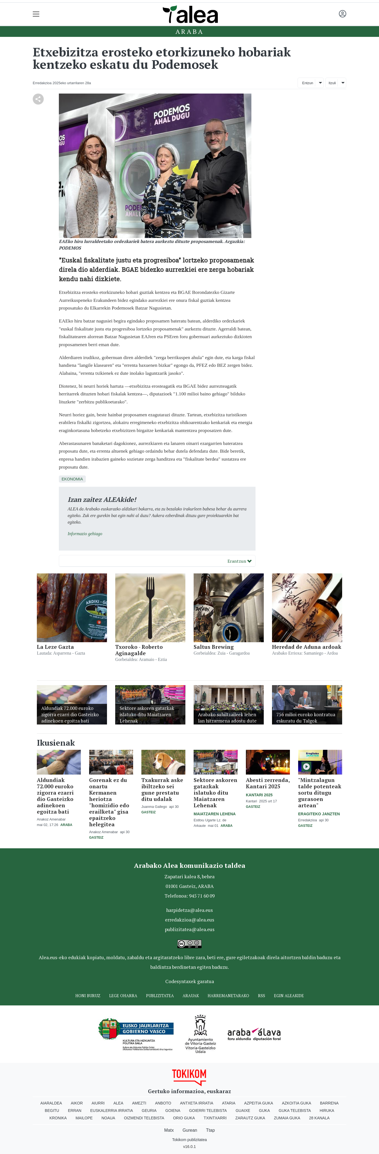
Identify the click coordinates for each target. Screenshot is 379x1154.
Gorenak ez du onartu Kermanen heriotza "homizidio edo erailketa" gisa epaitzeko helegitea (109, 802)
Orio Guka (184, 1118)
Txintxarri (215, 1118)
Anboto (163, 1103)
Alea (118, 1103)
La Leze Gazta (55, 646)
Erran (74, 1110)
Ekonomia (72, 479)
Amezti (139, 1103)
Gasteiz (96, 837)
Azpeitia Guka (258, 1103)
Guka (264, 1110)
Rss (261, 995)
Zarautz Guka (250, 1118)
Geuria (149, 1110)
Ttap (210, 1130)
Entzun (307, 83)
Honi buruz (87, 995)
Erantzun (239, 561)
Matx (169, 1130)
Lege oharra (123, 995)
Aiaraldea (51, 1103)
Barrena (329, 1103)
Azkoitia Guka (296, 1103)
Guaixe (243, 1110)
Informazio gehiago (85, 533)
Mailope (84, 1118)
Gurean (190, 1130)
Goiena (172, 1110)
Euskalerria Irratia (111, 1110)
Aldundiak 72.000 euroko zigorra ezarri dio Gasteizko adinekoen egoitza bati (55, 795)
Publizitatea (160, 995)
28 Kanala (319, 1118)
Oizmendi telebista (144, 1118)
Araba (189, 31)
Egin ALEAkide (289, 995)
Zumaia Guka (287, 1118)
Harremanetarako (228, 995)
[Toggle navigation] (36, 14)
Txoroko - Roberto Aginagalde (139, 650)
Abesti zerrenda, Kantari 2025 (268, 783)
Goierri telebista (208, 1110)
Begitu (52, 1110)
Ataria (228, 1103)
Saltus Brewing (214, 646)
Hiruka (327, 1110)
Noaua (108, 1118)
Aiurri (98, 1103)
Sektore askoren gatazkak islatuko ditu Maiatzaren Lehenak (215, 792)
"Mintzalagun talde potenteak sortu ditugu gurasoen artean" (319, 792)
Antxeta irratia (196, 1103)
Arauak (191, 995)
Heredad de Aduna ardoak (306, 646)
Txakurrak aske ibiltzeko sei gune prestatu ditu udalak (162, 789)
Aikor (77, 1103)
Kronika (58, 1118)
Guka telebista (295, 1110)
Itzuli (332, 83)
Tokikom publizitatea (189, 1139)
